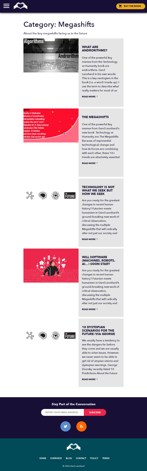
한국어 (75, 9)
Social (73, 9)
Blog (69, 458)
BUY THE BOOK (132, 6)
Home (42, 458)
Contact (81, 458)
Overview (56, 458)
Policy (94, 458)
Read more (90, 96)
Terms (105, 458)
